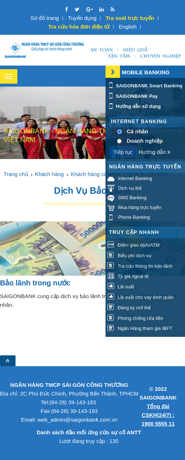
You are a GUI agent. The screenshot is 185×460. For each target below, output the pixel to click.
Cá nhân (137, 131)
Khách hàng (49, 174)
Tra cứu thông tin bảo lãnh (139, 266)
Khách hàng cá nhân (96, 174)
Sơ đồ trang (44, 18)
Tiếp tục (123, 152)
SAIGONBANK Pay (132, 96)
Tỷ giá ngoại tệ (128, 276)
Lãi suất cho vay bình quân (140, 297)
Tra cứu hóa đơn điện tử (78, 27)
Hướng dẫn (154, 152)
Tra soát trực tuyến (130, 18)
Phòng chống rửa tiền (135, 318)
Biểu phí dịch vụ (129, 255)
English (128, 27)
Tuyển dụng (82, 18)
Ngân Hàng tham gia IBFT (139, 328)
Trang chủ (16, 174)
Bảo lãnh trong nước (35, 283)
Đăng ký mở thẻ (129, 307)
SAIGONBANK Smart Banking (144, 85)
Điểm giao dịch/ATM (133, 245)
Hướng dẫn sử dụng (134, 106)
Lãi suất (120, 286)
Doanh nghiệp (145, 141)
